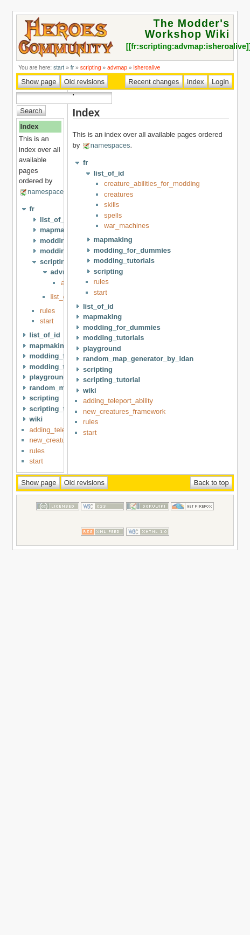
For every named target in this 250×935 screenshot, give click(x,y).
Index (29, 126)
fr (72, 68)
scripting (90, 68)
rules (47, 311)
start (58, 68)
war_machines (126, 225)
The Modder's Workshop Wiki (187, 28)
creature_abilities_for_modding (152, 183)
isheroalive (147, 68)
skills (111, 204)
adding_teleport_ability (118, 401)
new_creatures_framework (124, 411)
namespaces (47, 192)
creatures (118, 194)
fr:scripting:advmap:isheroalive (188, 46)
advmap (117, 68)
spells (113, 215)
